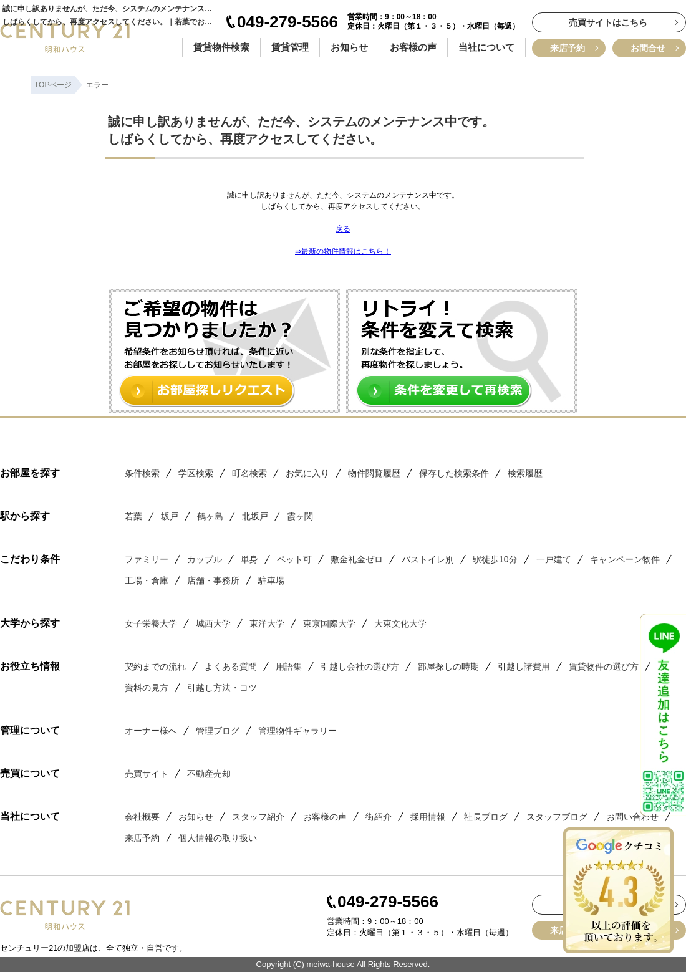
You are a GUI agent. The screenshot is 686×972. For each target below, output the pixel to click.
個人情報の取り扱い (217, 838)
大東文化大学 (400, 623)
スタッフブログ (556, 817)
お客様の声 (413, 47)
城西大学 (213, 623)
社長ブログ (486, 817)
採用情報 (427, 817)
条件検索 (142, 473)
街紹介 (378, 817)
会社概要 (142, 817)
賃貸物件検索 (221, 47)
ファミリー (146, 559)
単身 (249, 559)
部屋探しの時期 (448, 666)
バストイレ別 (428, 559)
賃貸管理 (290, 47)
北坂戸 (255, 516)
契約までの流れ (155, 666)
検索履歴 (525, 473)
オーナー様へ (151, 731)
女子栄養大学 (151, 623)
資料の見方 (146, 688)
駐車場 (271, 580)
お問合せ (647, 48)
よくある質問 (231, 666)
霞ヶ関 (300, 516)
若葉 (133, 516)
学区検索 (195, 473)
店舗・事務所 (213, 580)
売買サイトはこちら (608, 22)
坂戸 (169, 516)
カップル (204, 559)
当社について (486, 47)
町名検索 (249, 473)
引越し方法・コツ (222, 688)
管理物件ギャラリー (297, 731)
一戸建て (553, 559)
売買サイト (146, 774)
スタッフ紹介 (258, 817)
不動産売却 (209, 774)
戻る (343, 228)
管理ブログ (217, 731)
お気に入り (307, 473)
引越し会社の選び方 (360, 666)
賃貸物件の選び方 (604, 666)
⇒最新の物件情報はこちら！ (343, 251)
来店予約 (567, 48)
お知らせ (349, 47)
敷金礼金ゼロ (357, 559)
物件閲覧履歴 (374, 473)
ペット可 (294, 559)
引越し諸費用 (524, 666)
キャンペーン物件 (625, 559)
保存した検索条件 (454, 473)
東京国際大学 (329, 623)
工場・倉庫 (146, 580)
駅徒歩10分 (495, 559)
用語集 (289, 666)
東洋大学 (266, 623)
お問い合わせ (632, 817)
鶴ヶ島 (210, 516)
